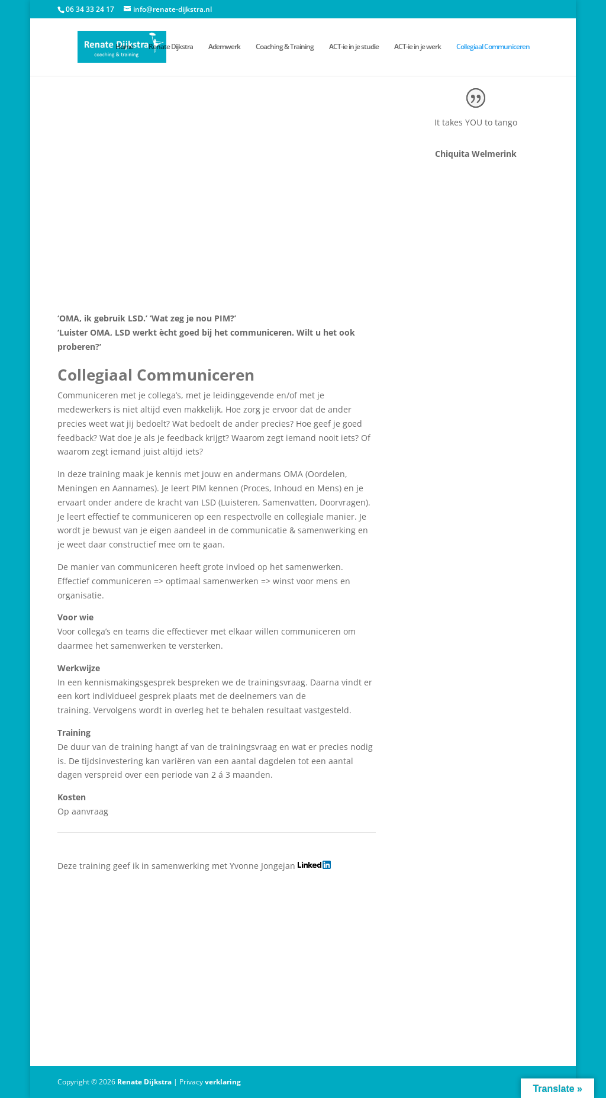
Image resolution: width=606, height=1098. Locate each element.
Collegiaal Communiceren (493, 47)
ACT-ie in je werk (417, 47)
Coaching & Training (285, 47)
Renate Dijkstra (171, 47)
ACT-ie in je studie (354, 47)
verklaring (223, 1082)
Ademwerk (224, 47)
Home (124, 47)
